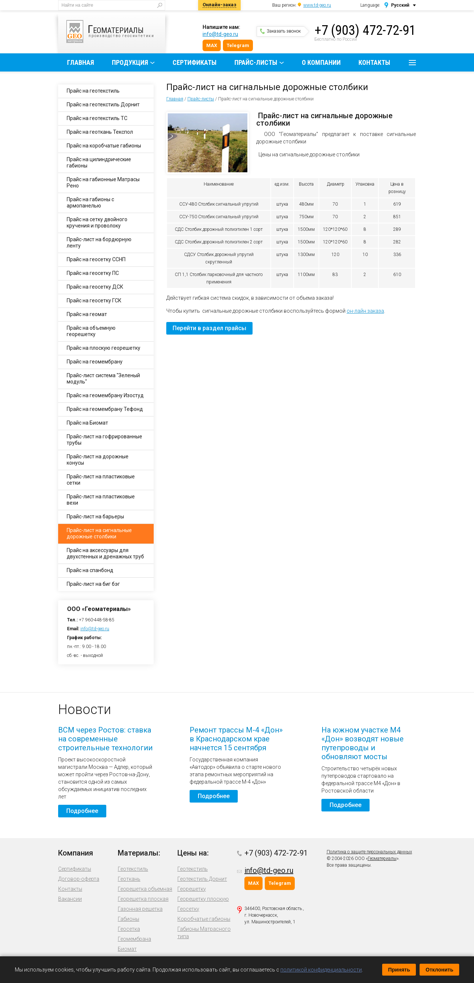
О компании (321, 62)
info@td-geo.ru (220, 34)
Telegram (238, 45)
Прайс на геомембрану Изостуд (105, 395)
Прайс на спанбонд (90, 570)
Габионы (128, 919)
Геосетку (188, 909)
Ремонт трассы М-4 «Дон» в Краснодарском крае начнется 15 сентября (236, 738)
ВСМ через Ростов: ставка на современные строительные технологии (105, 738)
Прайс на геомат (87, 314)
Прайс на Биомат (87, 423)
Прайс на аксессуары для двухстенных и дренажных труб (105, 553)
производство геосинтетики (115, 31)
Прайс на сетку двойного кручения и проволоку (97, 222)
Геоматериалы (382, 858)
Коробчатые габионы (203, 919)
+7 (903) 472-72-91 (365, 30)
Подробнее (82, 810)
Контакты (374, 62)
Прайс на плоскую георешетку (103, 348)
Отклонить (439, 970)
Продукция (130, 62)
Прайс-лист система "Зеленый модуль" (103, 378)
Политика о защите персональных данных (369, 851)
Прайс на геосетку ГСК (94, 300)
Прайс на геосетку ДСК (95, 287)
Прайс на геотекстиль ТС (97, 118)
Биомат (127, 949)
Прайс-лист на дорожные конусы (97, 460)
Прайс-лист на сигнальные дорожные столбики (99, 533)
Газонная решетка (140, 909)
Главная (80, 62)
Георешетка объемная (145, 889)
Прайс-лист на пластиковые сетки (101, 480)
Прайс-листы (255, 62)
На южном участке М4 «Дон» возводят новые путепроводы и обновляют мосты (362, 743)
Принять (399, 970)
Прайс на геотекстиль (93, 91)
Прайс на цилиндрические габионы (99, 162)
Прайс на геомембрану (95, 362)
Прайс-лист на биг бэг (93, 584)
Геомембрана (134, 939)
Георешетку (191, 889)
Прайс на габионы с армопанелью (90, 202)
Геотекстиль (133, 869)
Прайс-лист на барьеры (95, 516)
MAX (211, 45)
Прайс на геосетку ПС (93, 273)
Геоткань (129, 879)
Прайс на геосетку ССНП (96, 259)
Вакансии (70, 899)
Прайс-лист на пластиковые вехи (101, 500)
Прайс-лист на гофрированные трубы (104, 440)
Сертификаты (195, 62)
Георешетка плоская (143, 899)
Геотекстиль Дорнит (202, 879)
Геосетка (129, 929)
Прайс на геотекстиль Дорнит (103, 104)
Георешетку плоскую (203, 899)
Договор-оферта (78, 879)
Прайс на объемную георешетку (91, 331)
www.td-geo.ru (317, 5)
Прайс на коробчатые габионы (104, 146)
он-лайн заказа (365, 311)
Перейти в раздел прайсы (209, 328)
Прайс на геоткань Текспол (100, 132)
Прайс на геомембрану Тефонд (105, 409)
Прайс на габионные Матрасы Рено (103, 182)
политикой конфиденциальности (321, 970)
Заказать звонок (280, 31)
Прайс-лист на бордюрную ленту (99, 242)
